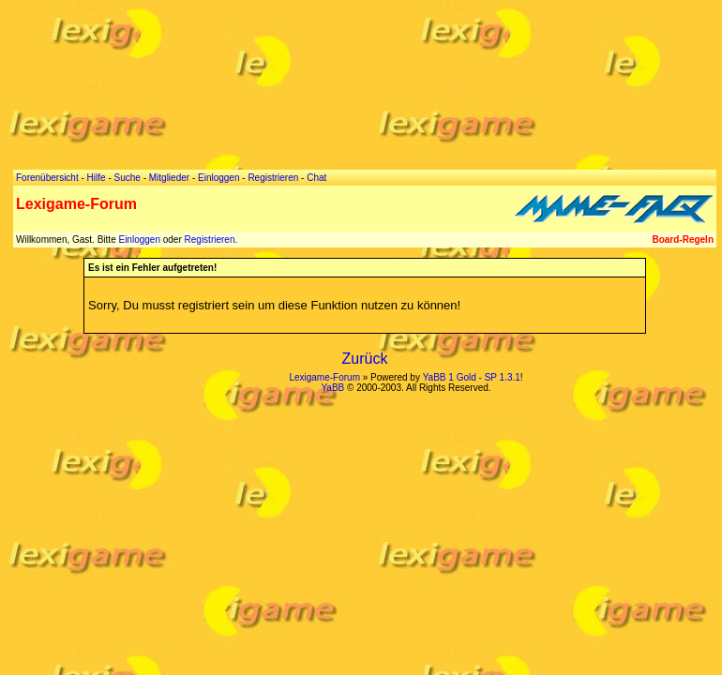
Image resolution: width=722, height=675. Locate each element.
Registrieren (210, 239)
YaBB (332, 387)
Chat (316, 177)
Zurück (365, 359)
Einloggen (138, 239)
